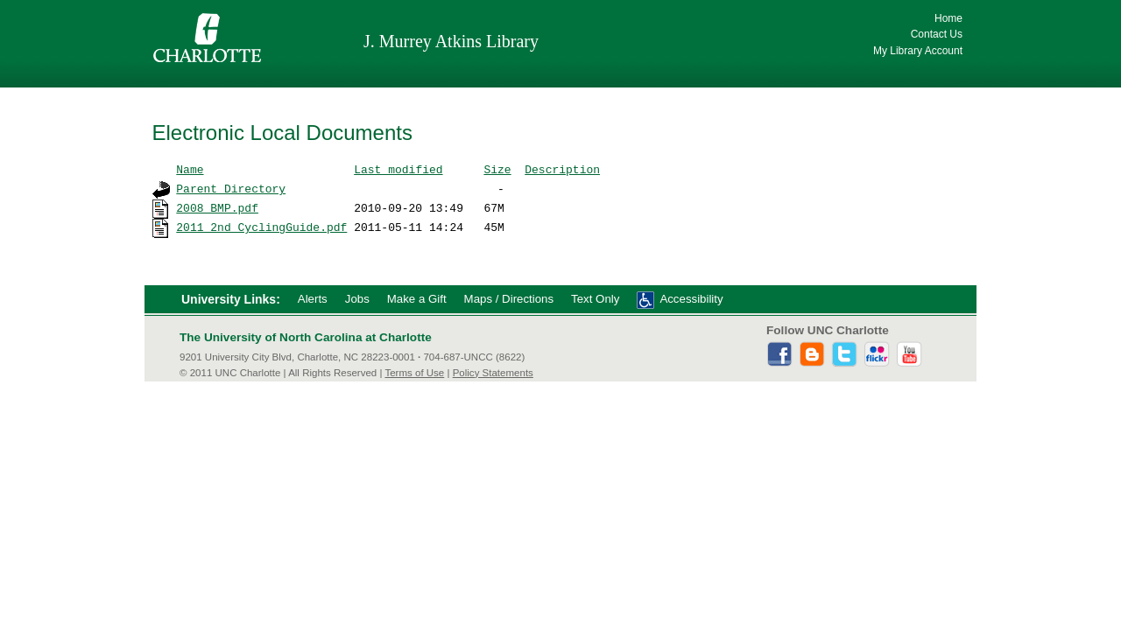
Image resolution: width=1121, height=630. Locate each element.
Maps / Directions (508, 298)
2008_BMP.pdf (217, 207)
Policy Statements (493, 373)
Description (562, 169)
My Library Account (917, 51)
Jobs (357, 298)
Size (497, 169)
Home (948, 18)
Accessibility (691, 298)
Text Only (595, 298)
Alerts (313, 298)
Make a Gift (417, 298)
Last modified (398, 169)
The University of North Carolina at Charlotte (306, 337)
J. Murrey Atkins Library (451, 41)
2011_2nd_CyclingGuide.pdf (261, 226)
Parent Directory (231, 188)
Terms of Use (414, 373)
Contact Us (936, 34)
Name (189, 169)
